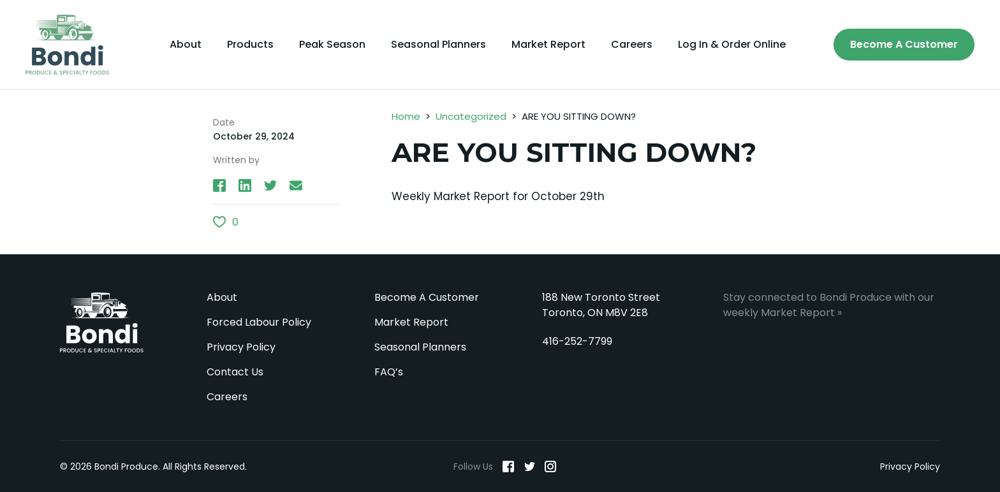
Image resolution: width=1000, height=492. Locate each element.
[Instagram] (550, 466)
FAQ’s (388, 372)
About (186, 44)
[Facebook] (508, 466)
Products (250, 44)
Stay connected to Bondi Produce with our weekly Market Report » (828, 305)
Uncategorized (471, 116)
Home (406, 116)
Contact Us (235, 372)
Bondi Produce (101, 322)
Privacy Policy (241, 347)
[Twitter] (529, 466)
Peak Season (332, 44)
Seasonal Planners (438, 44)
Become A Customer (904, 44)
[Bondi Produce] (67, 45)
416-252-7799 (577, 341)
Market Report (548, 44)
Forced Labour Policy (259, 322)
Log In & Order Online (732, 44)
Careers (631, 44)
